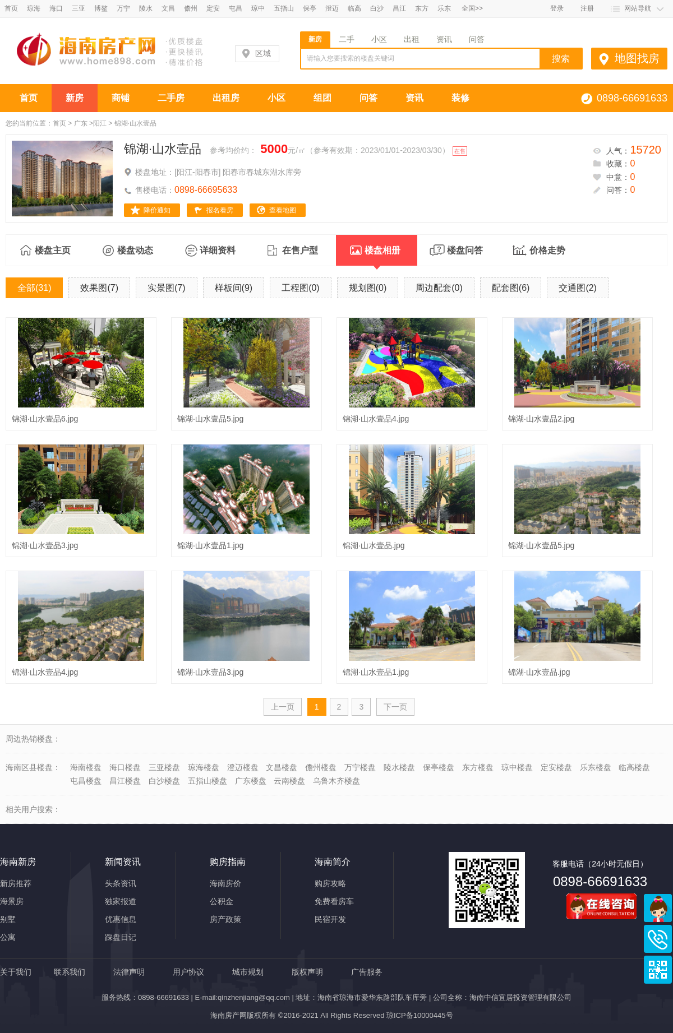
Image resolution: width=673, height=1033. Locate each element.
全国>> (472, 8)
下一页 (395, 706)
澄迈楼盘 (243, 767)
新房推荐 (15, 883)
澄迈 (332, 8)
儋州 (190, 8)
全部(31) (34, 288)
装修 (460, 98)
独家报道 (120, 901)
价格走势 (547, 250)
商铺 (121, 98)
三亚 (78, 8)
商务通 (658, 908)
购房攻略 (330, 883)
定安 (213, 8)
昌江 (399, 8)
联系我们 (69, 971)
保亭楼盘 (438, 767)
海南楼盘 (86, 767)
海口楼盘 (125, 767)
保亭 (309, 8)
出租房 (226, 98)
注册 (587, 8)
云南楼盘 (289, 780)
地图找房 (637, 58)
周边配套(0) (439, 288)
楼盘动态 (135, 250)
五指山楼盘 (207, 780)
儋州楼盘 (320, 767)
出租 (412, 39)
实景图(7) (166, 288)
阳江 (100, 123)
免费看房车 (334, 901)
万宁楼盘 (360, 767)
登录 (557, 8)
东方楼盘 (478, 767)
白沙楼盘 (164, 780)
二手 (346, 39)
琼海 (33, 8)
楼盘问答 (465, 250)
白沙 (377, 8)
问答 (477, 39)
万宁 (123, 8)
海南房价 (225, 883)
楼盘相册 (382, 255)
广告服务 (366, 971)
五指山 (284, 8)
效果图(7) (99, 288)
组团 (322, 98)
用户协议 (188, 971)
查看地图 (282, 210)
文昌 (168, 8)
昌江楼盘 (125, 780)
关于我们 (15, 971)
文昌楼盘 (281, 767)
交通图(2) (578, 288)
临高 (354, 8)
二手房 (171, 98)
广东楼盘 (250, 780)
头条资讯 (120, 883)
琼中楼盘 (517, 767)
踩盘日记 (120, 937)
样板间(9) (234, 288)
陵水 (146, 8)
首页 (11, 8)
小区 (379, 39)
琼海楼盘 (203, 767)
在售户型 (300, 250)
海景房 (12, 901)
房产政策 (225, 919)
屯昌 (235, 8)
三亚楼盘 (164, 767)
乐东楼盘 (595, 767)
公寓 (8, 937)
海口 (56, 8)
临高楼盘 (634, 767)
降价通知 (157, 210)
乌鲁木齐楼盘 (336, 780)
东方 (421, 8)
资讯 (444, 39)
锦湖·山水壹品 (162, 149)
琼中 (258, 8)
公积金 (221, 901)
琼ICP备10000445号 (419, 1015)
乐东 (444, 8)
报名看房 (219, 210)
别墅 (8, 919)
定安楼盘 (556, 767)
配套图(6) (511, 288)
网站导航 (637, 8)
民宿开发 (330, 919)
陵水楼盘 (399, 767)
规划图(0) (368, 288)
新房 (315, 39)
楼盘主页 (53, 250)
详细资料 (218, 250)
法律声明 (129, 971)
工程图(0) (301, 288)
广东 (80, 123)
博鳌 (101, 8)
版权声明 (307, 971)
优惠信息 (120, 919)
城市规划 (248, 971)
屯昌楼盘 (86, 780)
